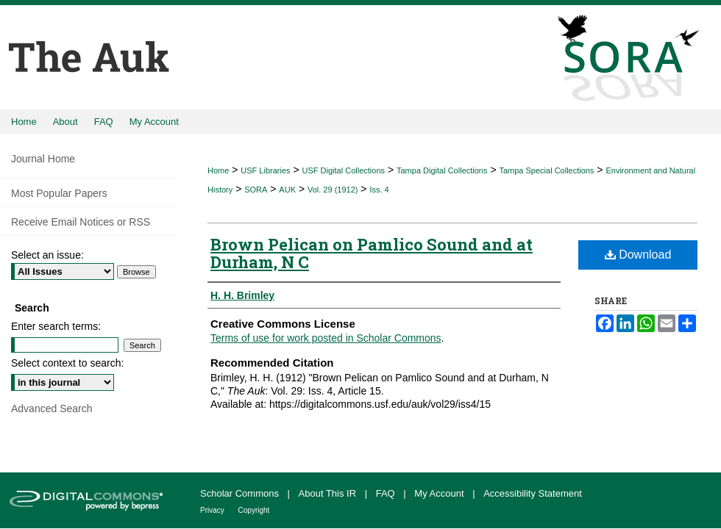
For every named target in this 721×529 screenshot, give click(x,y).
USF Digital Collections (343, 170)
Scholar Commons (241, 493)
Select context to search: (67, 363)
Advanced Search (52, 408)
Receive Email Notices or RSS (80, 222)
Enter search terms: (56, 326)
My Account (440, 493)
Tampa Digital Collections (442, 170)
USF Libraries (265, 170)
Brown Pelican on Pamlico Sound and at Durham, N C (371, 253)
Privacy (213, 510)
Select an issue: (47, 255)
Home (218, 170)
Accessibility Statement (532, 493)
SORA (255, 189)
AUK (287, 189)
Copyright (254, 510)
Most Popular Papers (59, 193)
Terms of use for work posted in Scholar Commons (325, 338)
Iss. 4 (378, 189)
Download (638, 254)
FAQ (387, 493)
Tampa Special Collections (546, 170)
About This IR (329, 493)
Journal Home (43, 159)
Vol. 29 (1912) (333, 189)
